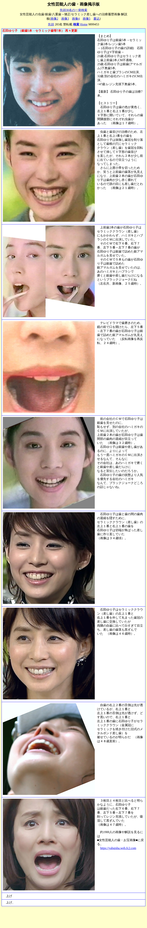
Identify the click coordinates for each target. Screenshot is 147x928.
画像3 (65, 18)
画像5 (86, 18)
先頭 (51, 24)
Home (83, 24)
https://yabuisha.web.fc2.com (118, 848)
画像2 (54, 18)
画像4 (76, 18)
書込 (96, 18)
